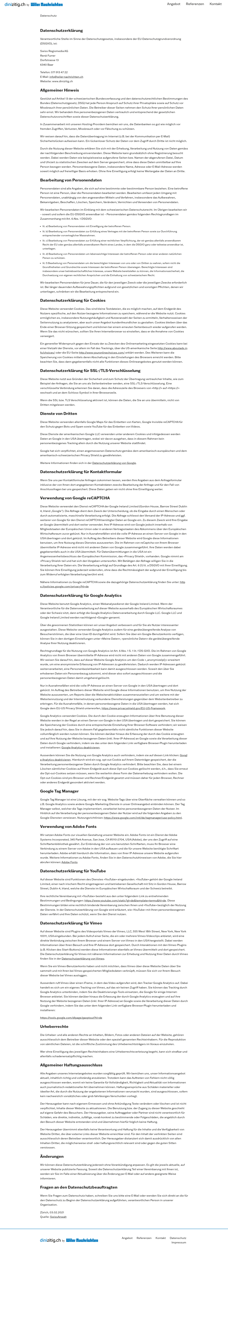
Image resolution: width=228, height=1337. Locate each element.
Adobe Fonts (69, 874)
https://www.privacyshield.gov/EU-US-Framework (133, 720)
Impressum (179, 1242)
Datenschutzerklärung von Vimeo (83, 970)
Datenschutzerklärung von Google (114, 474)
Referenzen (144, 1238)
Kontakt (161, 1238)
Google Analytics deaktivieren (80, 759)
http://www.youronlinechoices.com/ (102, 364)
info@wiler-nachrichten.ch (66, 88)
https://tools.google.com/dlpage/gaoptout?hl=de (71, 1029)
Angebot (127, 1238)
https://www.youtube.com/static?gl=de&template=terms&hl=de (125, 912)
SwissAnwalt (58, 1228)
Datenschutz (178, 1238)
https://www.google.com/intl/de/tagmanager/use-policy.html (143, 829)
